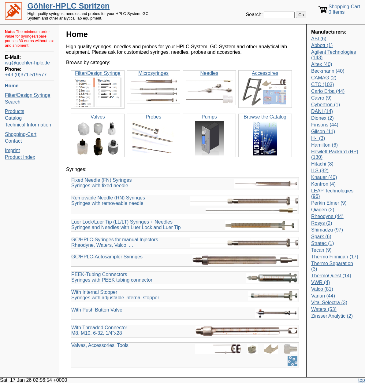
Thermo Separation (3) (332, 266)
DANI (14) (322, 111)
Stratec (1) (322, 243)
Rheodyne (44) (327, 216)
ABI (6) (318, 38)
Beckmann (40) (328, 71)
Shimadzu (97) (327, 229)
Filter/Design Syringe (27, 95)
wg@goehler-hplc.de (27, 62)
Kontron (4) (323, 184)
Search (12, 101)
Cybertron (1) (325, 104)
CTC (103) (322, 84)
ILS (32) (320, 170)
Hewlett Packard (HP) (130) (334, 154)
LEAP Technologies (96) (332, 193)
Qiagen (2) (322, 209)
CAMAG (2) (324, 77)
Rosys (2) (321, 223)
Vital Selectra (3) (329, 302)
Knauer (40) (324, 177)
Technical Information (28, 124)
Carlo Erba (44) (328, 91)
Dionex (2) (322, 118)
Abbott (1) (322, 45)
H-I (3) (318, 138)
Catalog (13, 118)
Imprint (12, 150)
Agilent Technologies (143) (333, 54)
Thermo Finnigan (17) (334, 256)
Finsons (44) (324, 124)
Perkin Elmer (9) (329, 203)
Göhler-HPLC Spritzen (69, 6)
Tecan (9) (321, 250)
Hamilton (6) (324, 145)
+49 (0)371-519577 (26, 74)
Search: (254, 14)
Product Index (20, 157)
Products (14, 111)
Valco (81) (322, 289)
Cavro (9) (321, 97)
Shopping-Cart (20, 134)
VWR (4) (320, 282)
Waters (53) (324, 309)
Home (11, 85)
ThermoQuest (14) (331, 275)
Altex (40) (321, 64)
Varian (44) (323, 295)
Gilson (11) (323, 131)
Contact (13, 141)
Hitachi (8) (322, 163)
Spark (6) (321, 236)
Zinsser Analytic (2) (332, 316)
